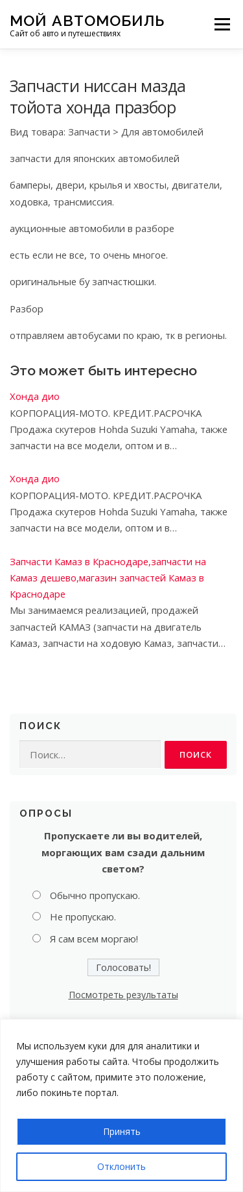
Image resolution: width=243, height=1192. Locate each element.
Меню (222, 24)
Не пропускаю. (83, 916)
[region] (121, 1105)
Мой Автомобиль (87, 20)
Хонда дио (35, 396)
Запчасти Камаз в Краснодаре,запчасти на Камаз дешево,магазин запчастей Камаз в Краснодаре (108, 578)
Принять (122, 1131)
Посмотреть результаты (123, 994)
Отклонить (121, 1166)
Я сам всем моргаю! (94, 938)
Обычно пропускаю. (95, 895)
